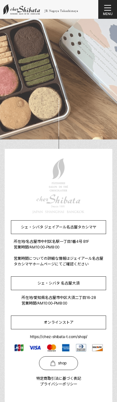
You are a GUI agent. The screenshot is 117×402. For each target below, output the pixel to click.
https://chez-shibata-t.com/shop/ (58, 336)
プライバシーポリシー (58, 384)
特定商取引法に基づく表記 (58, 378)
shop (58, 363)
